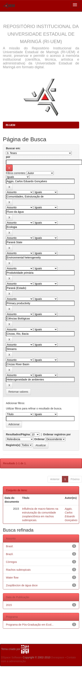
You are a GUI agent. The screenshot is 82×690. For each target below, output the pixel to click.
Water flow (12, 577)
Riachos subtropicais (18, 569)
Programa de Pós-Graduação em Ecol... (30, 624)
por (8, 156)
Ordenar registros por (57, 434)
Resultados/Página (18, 434)
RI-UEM (10, 125)
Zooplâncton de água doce (22, 585)
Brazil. (9, 554)
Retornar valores (18, 391)
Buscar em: (13, 148)
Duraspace (57, 657)
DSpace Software (11, 657)
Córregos (11, 561)
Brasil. (9, 546)
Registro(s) (13, 445)
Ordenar (39, 439)
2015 (9, 605)
